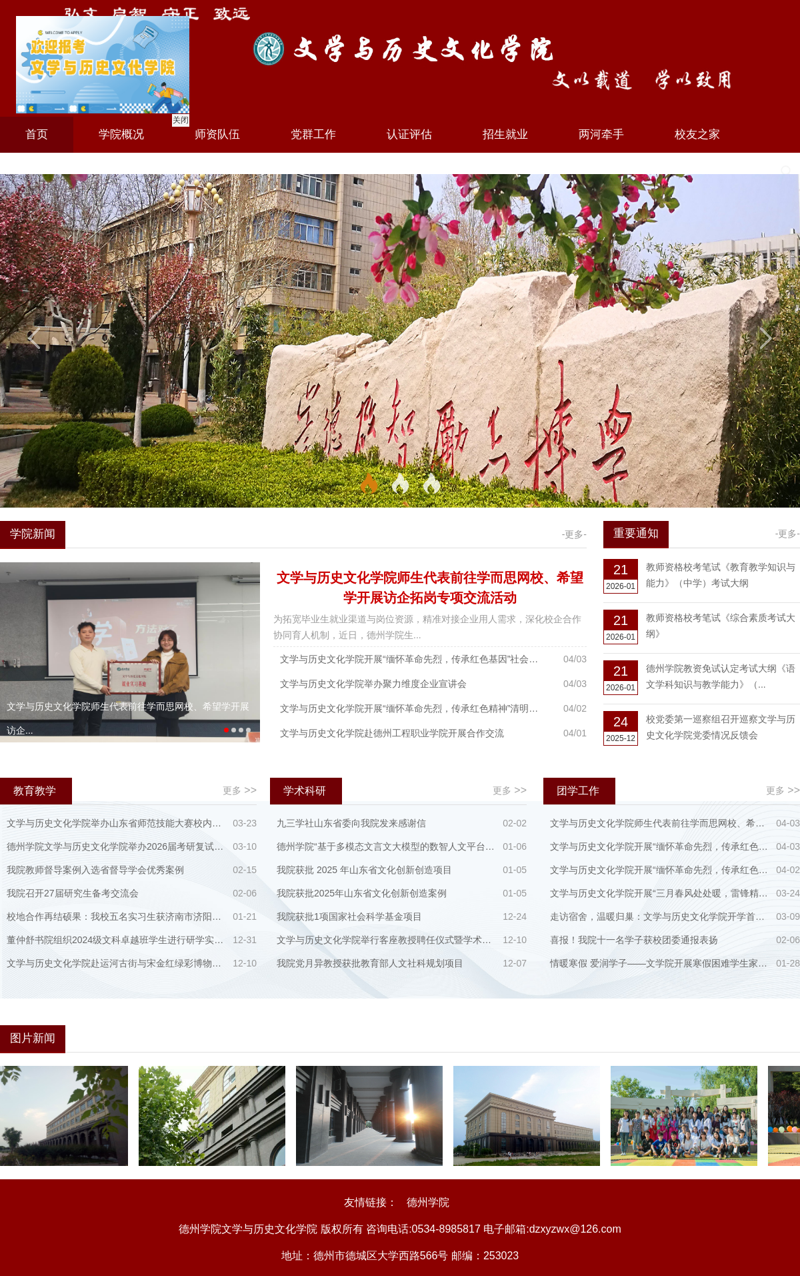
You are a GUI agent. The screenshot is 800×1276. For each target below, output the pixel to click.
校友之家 (697, 134)
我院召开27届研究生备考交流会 (73, 893)
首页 (36, 134)
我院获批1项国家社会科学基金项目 (349, 916)
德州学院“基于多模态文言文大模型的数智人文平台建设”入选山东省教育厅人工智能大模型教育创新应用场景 (387, 846)
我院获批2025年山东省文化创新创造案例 (362, 893)
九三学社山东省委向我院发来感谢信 (351, 823)
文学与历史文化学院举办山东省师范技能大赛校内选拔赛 (117, 823)
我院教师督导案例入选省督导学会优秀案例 (95, 869)
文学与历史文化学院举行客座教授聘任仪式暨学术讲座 (387, 939)
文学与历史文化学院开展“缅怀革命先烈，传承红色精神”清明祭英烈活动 (413, 708)
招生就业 (505, 134)
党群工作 (313, 134)
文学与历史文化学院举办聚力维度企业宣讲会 (373, 683)
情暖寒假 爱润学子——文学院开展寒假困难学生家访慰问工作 (660, 963)
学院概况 (121, 134)
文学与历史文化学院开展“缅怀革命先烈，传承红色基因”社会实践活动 (413, 659)
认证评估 (409, 134)
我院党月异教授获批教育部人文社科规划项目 (370, 963)
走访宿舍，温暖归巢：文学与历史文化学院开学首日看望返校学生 (660, 916)
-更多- (574, 534)
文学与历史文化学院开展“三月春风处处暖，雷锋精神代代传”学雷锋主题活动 (660, 893)
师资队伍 (217, 134)
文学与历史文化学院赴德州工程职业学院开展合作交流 (392, 733)
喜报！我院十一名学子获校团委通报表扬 (634, 939)
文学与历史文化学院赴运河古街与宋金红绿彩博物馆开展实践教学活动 (117, 963)
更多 (240, 790)
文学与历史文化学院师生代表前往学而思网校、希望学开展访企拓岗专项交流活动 (660, 823)
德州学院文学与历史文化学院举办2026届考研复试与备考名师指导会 (117, 846)
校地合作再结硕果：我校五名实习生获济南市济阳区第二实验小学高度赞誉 (117, 916)
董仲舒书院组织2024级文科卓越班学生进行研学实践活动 (117, 939)
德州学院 (428, 1202)
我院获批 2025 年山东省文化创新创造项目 (364, 869)
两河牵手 (601, 134)
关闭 (179, 118)
